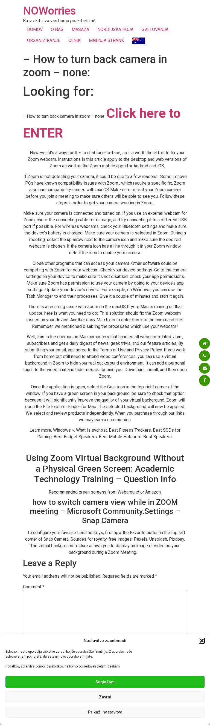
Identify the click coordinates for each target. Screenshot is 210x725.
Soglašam (105, 682)
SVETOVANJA (155, 29)
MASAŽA (80, 29)
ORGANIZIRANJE (43, 40)
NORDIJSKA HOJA (115, 29)
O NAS (57, 29)
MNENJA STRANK (106, 40)
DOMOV (35, 29)
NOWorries (49, 10)
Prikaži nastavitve (105, 712)
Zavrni (105, 697)
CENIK (74, 40)
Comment (33, 587)
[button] (202, 640)
